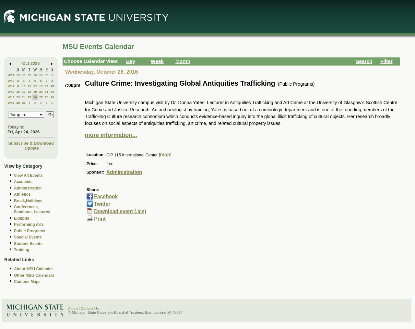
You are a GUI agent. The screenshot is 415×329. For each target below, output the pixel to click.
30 (46, 75)
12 (35, 86)
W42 (11, 91)
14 (46, 86)
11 (29, 86)
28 (35, 75)
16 (18, 91)
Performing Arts (29, 224)
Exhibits (21, 218)
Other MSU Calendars (34, 275)
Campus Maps (27, 281)
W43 (11, 97)
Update (32, 148)
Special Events (28, 237)
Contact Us (90, 309)
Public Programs (29, 231)
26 (24, 75)
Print (100, 219)
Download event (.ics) (120, 211)
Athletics (22, 194)
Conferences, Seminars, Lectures (32, 209)
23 (18, 97)
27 (29, 75)
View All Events (28, 175)
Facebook (106, 196)
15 (52, 86)
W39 (11, 75)
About (73, 309)
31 (24, 102)
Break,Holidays (28, 201)
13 (41, 86)
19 (35, 91)
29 (41, 75)
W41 (11, 86)
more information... (111, 135)
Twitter (102, 204)
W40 (11, 80)
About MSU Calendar (33, 269)
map (165, 154)
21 (46, 91)
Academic (23, 181)
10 (24, 86)
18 (29, 91)
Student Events (28, 243)
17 (24, 91)
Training (21, 250)
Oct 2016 (31, 63)
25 (18, 75)
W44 (11, 102)
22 (52, 91)
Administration (28, 188)
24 (24, 97)
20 (41, 91)
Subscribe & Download (31, 143)
